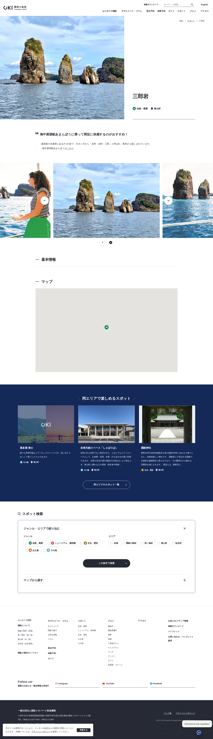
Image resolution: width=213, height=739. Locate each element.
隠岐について (24, 625)
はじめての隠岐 (111, 11)
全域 (116, 543)
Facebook (156, 683)
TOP (181, 21)
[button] (106, 327)
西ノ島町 (149, 543)
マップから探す (33, 580)
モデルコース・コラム (132, 11)
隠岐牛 (110, 626)
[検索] (192, 5)
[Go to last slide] (44, 200)
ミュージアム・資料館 (87, 630)
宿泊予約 (150, 11)
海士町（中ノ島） (25, 639)
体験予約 (161, 11)
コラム (50, 639)
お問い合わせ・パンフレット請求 (180, 639)
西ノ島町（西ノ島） (26, 635)
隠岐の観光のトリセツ (28, 653)
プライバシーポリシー (41, 732)
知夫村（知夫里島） (26, 644)
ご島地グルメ (113, 643)
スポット (182, 11)
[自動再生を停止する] (110, 242)
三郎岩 (202, 21)
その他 (80, 643)
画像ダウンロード (151, 4)
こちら (70, 148)
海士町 (164, 543)
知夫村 (178, 543)
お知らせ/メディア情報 (178, 621)
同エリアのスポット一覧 (106, 484)
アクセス (205, 11)
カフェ (110, 660)
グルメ (194, 11)
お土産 (80, 639)
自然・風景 (82, 626)
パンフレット (174, 631)
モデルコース (53, 626)
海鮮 (110, 635)
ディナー (111, 656)
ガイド (171, 11)
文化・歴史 (82, 635)
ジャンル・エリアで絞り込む (42, 528)
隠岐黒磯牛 (112, 630)
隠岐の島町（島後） (26, 631)
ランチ (110, 652)
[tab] (102, 242)
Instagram (61, 683)
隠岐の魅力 (52, 630)
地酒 (110, 639)
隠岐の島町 (131, 543)
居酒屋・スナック (115, 665)
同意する (84, 730)
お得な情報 (52, 635)
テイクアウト (113, 648)
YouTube (108, 683)
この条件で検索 (106, 563)
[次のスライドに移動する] (168, 200)
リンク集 (168, 713)
